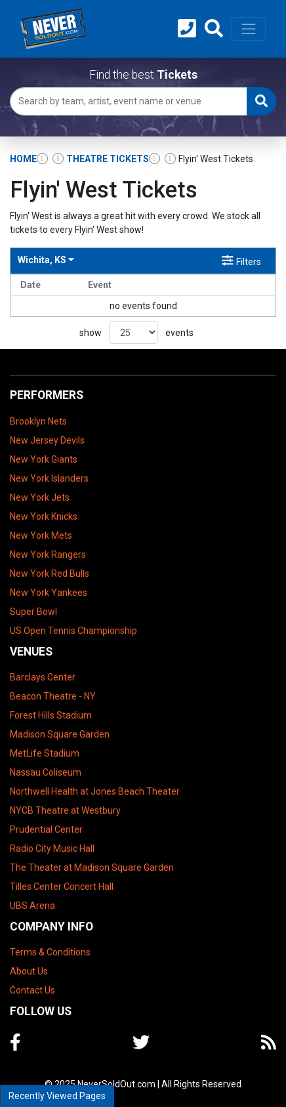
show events (136, 332)
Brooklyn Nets (38, 421)
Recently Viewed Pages (57, 1096)
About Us (29, 971)
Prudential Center (46, 829)
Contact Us (32, 990)
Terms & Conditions (50, 952)
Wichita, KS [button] (46, 260)
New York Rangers (48, 554)
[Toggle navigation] (249, 29)
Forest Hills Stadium (51, 715)
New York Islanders (49, 478)
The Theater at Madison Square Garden (92, 867)
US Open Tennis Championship (73, 630)
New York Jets (40, 497)
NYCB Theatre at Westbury (65, 810)
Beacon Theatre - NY (53, 696)
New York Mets (41, 535)
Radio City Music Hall (52, 848)
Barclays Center (42, 677)
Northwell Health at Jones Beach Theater (95, 791)
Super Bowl (33, 611)
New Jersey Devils (47, 440)
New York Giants (43, 459)
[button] (214, 28)
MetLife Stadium (44, 753)
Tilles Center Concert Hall (61, 886)
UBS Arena (32, 905)
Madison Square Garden (60, 734)
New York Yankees (48, 592)
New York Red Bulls (49, 573)
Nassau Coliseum (45, 772)
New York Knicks (43, 516)
